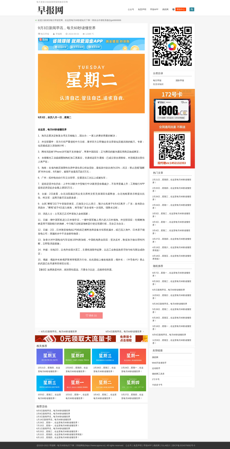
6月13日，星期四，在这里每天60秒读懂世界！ (58, 437)
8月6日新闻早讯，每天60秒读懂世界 (169, 334)
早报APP (153, 9)
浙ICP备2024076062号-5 (183, 445)
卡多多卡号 (157, 385)
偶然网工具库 (158, 374)
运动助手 (156, 368)
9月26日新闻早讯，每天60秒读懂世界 (169, 304)
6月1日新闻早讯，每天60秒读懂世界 (53, 428)
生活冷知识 (158, 84)
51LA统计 (165, 445)
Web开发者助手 (159, 363)
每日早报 (157, 80)
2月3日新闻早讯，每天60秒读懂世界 (53, 416)
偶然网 (165, 9)
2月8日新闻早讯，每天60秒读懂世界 (53, 413)
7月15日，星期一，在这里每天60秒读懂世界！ (58, 425)
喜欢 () (91, 315)
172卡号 (156, 379)
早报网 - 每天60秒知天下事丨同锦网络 (67, 445)
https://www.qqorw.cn (95, 445)
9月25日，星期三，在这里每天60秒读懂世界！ (58, 431)
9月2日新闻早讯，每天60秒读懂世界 (59, 331)
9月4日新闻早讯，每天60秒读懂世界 (124, 331)
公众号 (130, 9)
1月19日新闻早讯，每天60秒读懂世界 (53, 419)
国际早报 (180, 80)
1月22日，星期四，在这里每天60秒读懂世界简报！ (60, 434)
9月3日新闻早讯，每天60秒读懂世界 (67, 28)
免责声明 (141, 9)
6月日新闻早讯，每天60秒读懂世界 (168, 290)
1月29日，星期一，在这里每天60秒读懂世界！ (58, 422)
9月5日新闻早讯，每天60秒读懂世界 (53, 410)
